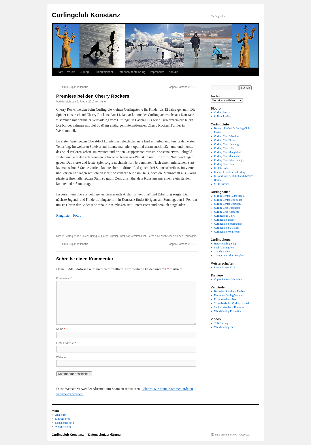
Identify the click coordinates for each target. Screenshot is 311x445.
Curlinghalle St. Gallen (226, 227)
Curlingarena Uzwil (224, 215)
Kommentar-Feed (64, 422)
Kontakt (173, 72)
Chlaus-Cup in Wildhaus (72, 87)
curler (103, 101)
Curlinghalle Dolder (224, 219)
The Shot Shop (222, 251)
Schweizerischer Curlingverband (231, 303)
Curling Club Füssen (225, 140)
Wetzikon (124, 236)
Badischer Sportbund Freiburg (230, 291)
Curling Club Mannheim (227, 156)
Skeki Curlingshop (224, 247)
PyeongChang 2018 (224, 267)
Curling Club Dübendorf (227, 207)
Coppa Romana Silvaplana (228, 279)
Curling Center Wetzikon (227, 203)
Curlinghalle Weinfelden (227, 231)
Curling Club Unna (224, 164)
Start (60, 72)
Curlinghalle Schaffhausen (228, 223)
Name (60, 329)
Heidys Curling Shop (225, 243)
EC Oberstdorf (222, 168)
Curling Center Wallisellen (228, 199)
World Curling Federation (227, 311)
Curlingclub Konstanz (86, 15)
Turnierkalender (103, 72)
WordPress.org (63, 426)
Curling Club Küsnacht (226, 211)
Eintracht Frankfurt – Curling (229, 172)
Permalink (190, 236)
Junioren (103, 236)
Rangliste (63, 215)
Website (61, 357)
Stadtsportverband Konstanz (229, 307)
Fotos (77, 215)
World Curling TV (224, 327)
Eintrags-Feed (62, 418)
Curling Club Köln (224, 148)
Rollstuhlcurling (222, 116)
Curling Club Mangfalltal (227, 152)
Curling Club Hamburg (226, 144)
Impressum (157, 72)
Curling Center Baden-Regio (229, 195)
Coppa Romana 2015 (183, 87)
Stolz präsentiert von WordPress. (232, 434)
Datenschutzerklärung (131, 72)
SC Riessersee (221, 184)
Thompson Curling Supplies (229, 255)
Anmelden (60, 414)
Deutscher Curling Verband (228, 295)
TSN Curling (221, 323)
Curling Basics (222, 112)
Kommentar (64, 278)
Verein (71, 72)
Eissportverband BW (225, 299)
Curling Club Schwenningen (229, 160)
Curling (84, 72)
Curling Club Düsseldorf (227, 136)
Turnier (114, 236)
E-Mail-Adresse (66, 343)
